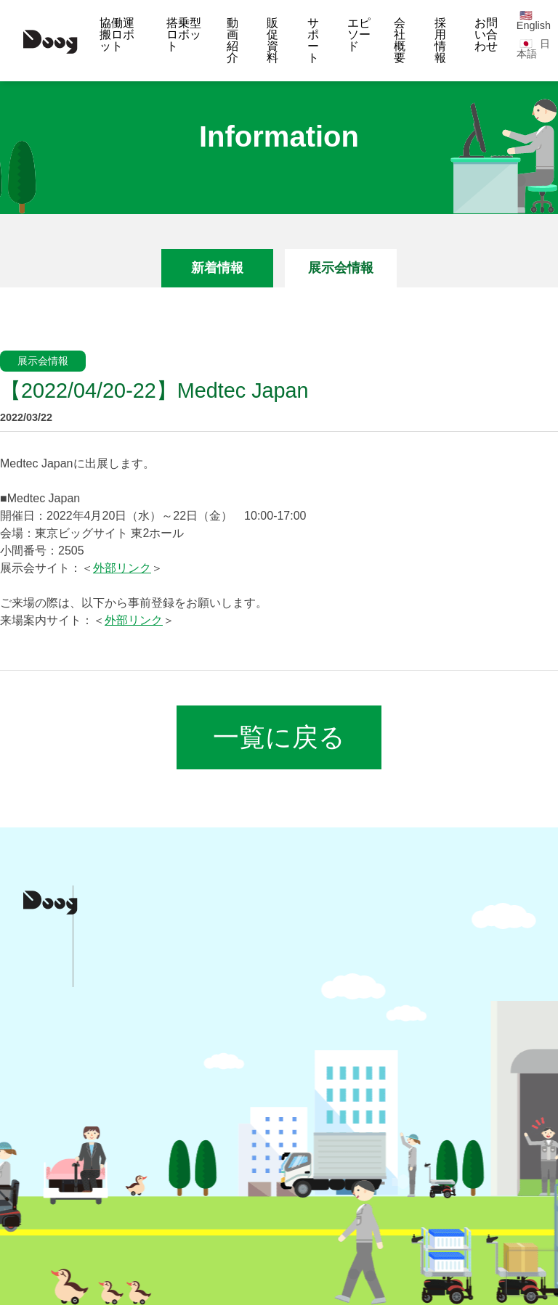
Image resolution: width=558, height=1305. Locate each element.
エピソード (359, 34)
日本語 (533, 49)
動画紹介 (232, 40)
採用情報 (440, 40)
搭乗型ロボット (183, 34)
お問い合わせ (486, 34)
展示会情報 (340, 268)
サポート (313, 40)
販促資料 (272, 40)
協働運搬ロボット (117, 34)
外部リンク (122, 568)
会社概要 (399, 40)
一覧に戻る (279, 737)
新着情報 (217, 268)
